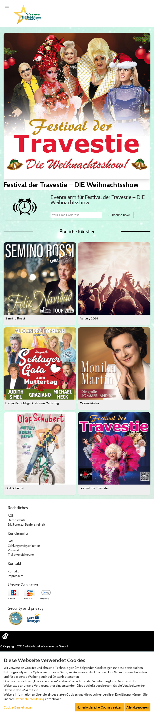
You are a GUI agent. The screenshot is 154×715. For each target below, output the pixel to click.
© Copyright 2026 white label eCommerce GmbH (34, 646)
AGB (11, 516)
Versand (13, 550)
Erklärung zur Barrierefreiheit (26, 524)
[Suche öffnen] (148, 6)
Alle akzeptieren (137, 707)
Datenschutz (16, 520)
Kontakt (13, 571)
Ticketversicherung (21, 555)
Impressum (15, 576)
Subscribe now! (119, 215)
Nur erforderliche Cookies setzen (99, 707)
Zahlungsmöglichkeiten (24, 546)
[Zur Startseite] (28, 16)
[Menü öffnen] (7, 6)
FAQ (10, 541)
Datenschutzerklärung (29, 699)
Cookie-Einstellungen (18, 707)
